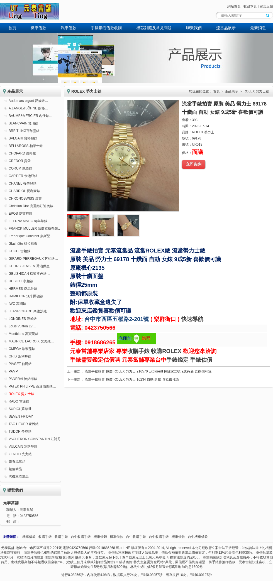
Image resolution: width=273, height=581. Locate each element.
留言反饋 (266, 6)
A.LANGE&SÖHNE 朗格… (28, 108)
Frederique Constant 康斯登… (31, 236)
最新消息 (258, 28)
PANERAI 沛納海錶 (23, 379)
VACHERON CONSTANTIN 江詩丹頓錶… (40, 439)
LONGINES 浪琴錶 (23, 319)
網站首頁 (234, 6)
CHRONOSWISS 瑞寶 (25, 198)
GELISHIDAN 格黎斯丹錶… (29, 274)
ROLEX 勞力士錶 (21, 394)
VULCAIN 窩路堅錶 (23, 446)
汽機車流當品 (19, 477)
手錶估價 (201, 360)
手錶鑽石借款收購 (106, 28)
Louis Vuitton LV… (22, 326)
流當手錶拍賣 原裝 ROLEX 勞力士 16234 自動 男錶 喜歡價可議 (132, 379)
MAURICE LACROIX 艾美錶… (31, 341)
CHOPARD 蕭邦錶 (22, 153)
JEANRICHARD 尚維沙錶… (29, 311)
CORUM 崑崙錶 (20, 168)
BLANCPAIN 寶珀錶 (23, 123)
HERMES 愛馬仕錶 (23, 289)
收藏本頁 (250, 6)
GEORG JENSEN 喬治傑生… (31, 266)
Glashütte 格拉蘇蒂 (23, 244)
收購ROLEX (166, 351)
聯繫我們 (194, 28)
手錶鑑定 (177, 360)
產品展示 (231, 91)
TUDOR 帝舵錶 (20, 431)
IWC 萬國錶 (17, 304)
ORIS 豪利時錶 (20, 356)
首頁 (12, 28)
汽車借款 (68, 28)
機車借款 (38, 28)
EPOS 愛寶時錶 (20, 213)
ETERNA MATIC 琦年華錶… (30, 221)
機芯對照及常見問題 (154, 28)
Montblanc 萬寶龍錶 (23, 334)
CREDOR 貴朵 (20, 161)
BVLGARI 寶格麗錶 (23, 138)
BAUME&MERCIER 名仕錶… (30, 116)
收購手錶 (138, 351)
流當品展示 (226, 28)
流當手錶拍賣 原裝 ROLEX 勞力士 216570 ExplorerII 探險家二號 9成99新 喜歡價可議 (148, 371)
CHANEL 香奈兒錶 (22, 183)
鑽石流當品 (17, 462)
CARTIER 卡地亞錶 (23, 176)
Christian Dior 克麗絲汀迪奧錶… (33, 206)
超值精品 (15, 469)
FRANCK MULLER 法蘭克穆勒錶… (35, 229)
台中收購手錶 (81, 537)
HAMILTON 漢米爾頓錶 (26, 296)
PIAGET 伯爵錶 (20, 364)
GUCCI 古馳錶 (19, 251)
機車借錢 (100, 537)
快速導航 (192, 319)
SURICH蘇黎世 (20, 409)
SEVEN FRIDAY (21, 416)
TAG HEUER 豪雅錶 (24, 424)
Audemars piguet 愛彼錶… (28, 101)
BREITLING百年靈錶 (24, 131)
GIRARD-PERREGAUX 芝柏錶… (33, 259)
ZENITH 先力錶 (20, 454)
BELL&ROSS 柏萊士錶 (26, 146)
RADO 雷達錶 (19, 401)
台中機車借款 (198, 537)
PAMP (13, 371)
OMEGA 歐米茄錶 (22, 349)
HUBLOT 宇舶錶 (21, 281)
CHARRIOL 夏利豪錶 (24, 191)
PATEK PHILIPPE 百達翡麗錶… (32, 386)
